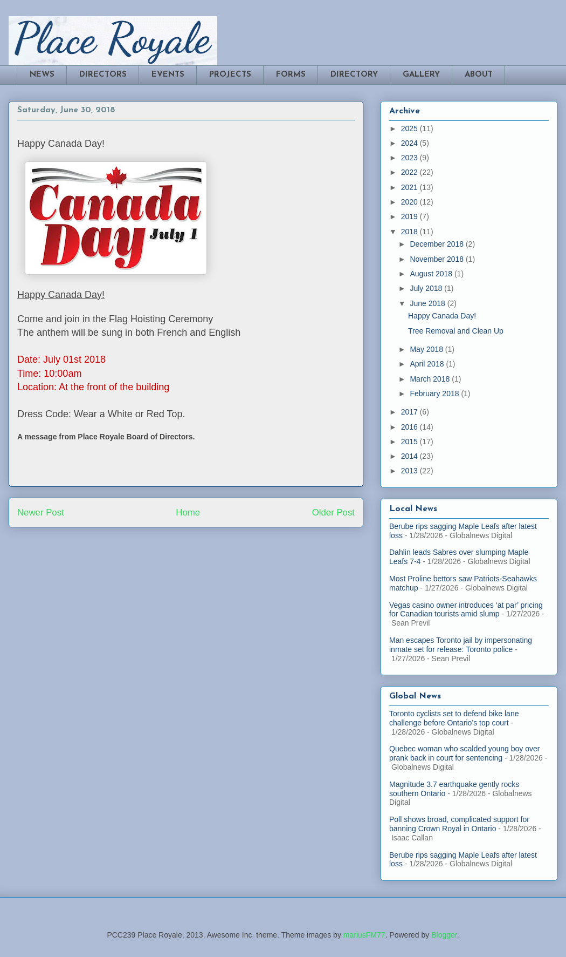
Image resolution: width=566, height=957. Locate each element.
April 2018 (428, 363)
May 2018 (427, 349)
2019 (410, 216)
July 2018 (427, 288)
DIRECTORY (354, 75)
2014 (410, 456)
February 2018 (435, 393)
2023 (410, 157)
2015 (410, 441)
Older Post (333, 512)
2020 (410, 202)
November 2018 (438, 259)
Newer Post (40, 512)
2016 (410, 427)
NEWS (42, 75)
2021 (410, 187)
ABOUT (479, 75)
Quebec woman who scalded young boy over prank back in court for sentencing (464, 753)
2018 (410, 231)
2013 (410, 470)
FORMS (291, 75)
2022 (410, 172)
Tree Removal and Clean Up (455, 331)
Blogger (444, 935)
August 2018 (432, 273)
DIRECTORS (103, 75)
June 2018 (428, 303)
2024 (410, 143)
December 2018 (438, 244)
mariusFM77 (364, 935)
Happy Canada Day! (442, 315)
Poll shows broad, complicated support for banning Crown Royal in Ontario (459, 824)
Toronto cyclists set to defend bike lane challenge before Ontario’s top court (454, 718)
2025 (410, 128)
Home (188, 512)
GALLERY (421, 75)
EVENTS (167, 75)
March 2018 (431, 379)
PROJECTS (230, 75)
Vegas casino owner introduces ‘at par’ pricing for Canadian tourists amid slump (466, 610)
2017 (410, 412)
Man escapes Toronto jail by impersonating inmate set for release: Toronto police (460, 645)
